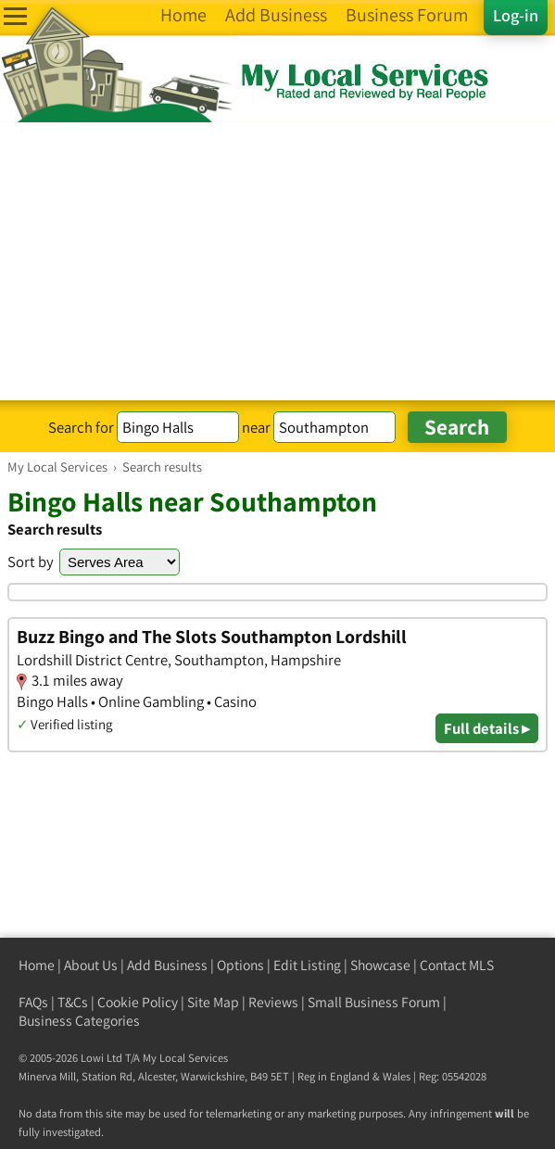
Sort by (30, 561)
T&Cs (72, 1002)
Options (240, 965)
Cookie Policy (137, 1002)
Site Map (213, 1002)
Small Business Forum (374, 1002)
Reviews (273, 1002)
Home (37, 965)
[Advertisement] (277, 261)
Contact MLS (457, 965)
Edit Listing (307, 965)
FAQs (33, 1002)
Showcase (380, 965)
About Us (91, 965)
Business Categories (79, 1020)
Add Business (167, 965)
